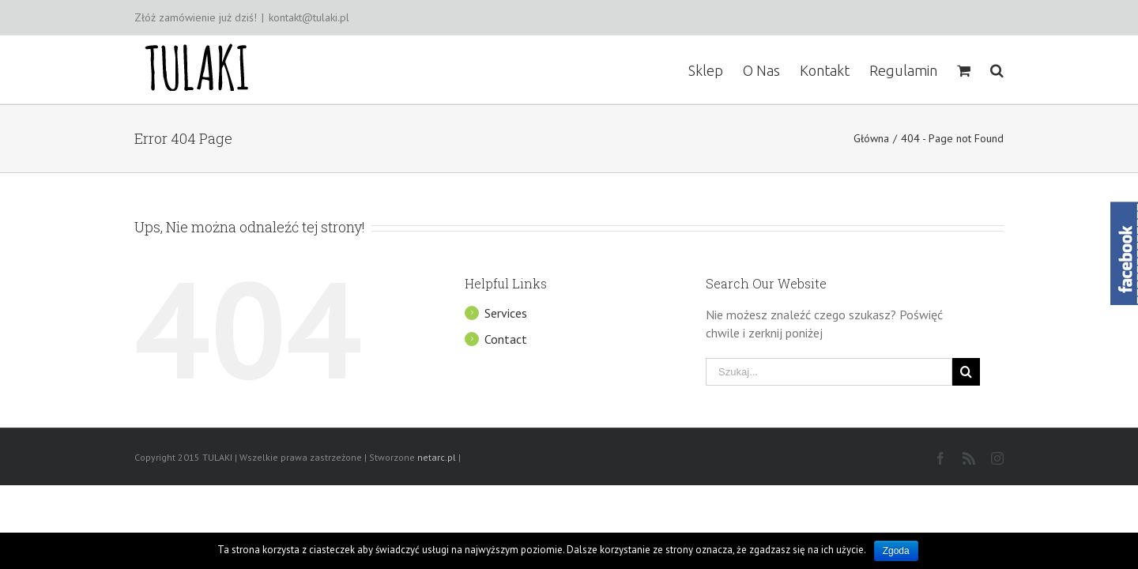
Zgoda (896, 550)
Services (505, 313)
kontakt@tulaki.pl (309, 17)
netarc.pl (436, 457)
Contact (505, 339)
